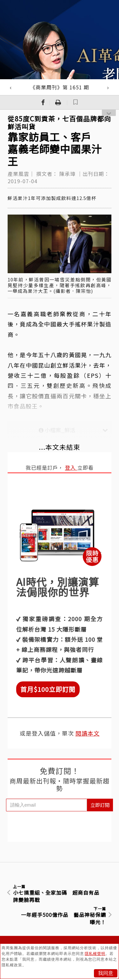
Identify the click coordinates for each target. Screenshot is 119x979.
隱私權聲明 (95, 953)
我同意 (105, 973)
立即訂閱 (99, 805)
